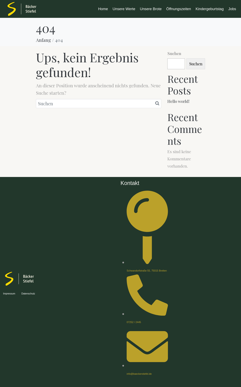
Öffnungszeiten (178, 9)
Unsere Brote (151, 9)
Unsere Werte (124, 9)
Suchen (174, 53)
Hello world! (178, 101)
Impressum (9, 293)
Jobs (232, 9)
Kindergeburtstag (210, 9)
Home (103, 9)
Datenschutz (28, 293)
